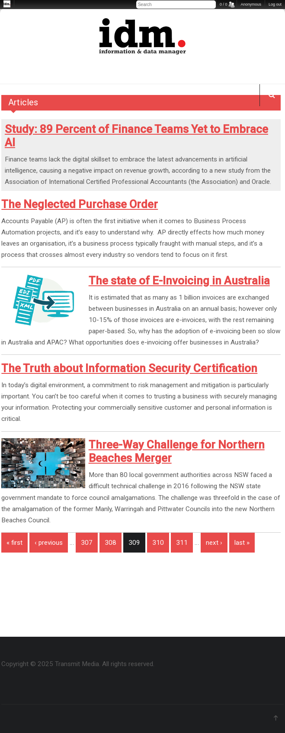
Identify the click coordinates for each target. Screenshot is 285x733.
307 (87, 543)
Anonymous (250, 4)
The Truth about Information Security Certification (129, 368)
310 (158, 543)
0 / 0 (223, 4)
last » (242, 543)
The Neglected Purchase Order (79, 204)
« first (14, 543)
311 (182, 543)
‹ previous (49, 543)
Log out (275, 4)
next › (214, 543)
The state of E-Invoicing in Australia (179, 280)
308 (110, 543)
